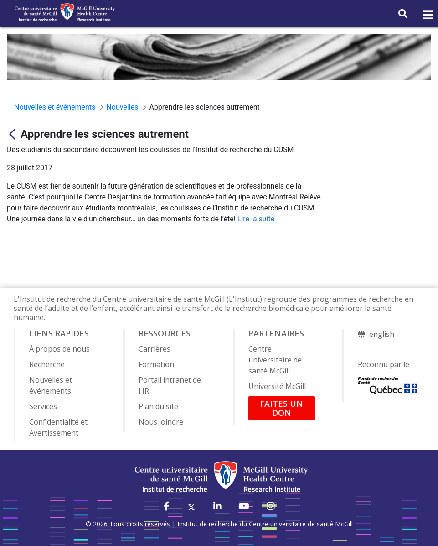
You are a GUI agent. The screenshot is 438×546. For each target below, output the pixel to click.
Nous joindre (161, 422)
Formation (156, 364)
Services (43, 406)
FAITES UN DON (281, 408)
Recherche (47, 364)
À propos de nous (59, 349)
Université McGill (277, 386)
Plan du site (158, 406)
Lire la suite (255, 219)
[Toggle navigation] (427, 15)
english (381, 334)
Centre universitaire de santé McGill (275, 360)
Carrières (154, 349)
